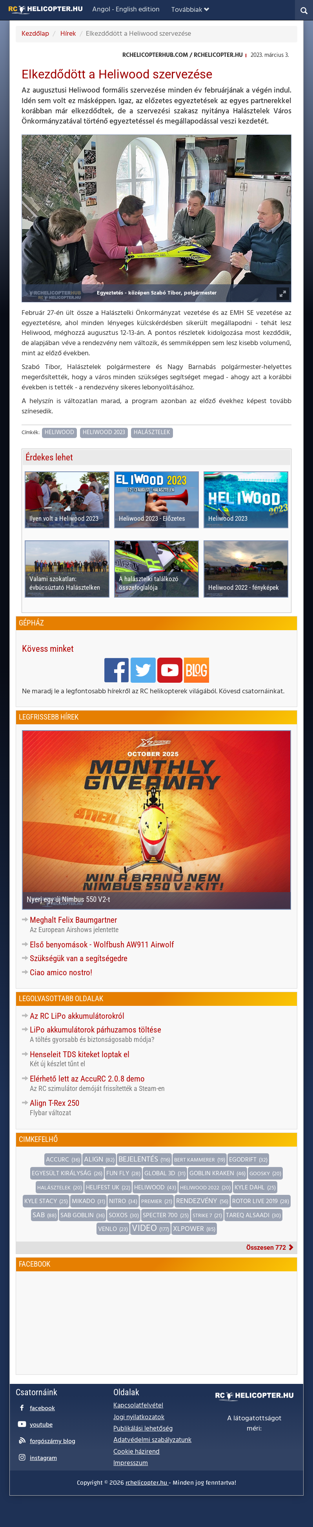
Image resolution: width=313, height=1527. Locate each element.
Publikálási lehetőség (143, 1428)
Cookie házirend (136, 1452)
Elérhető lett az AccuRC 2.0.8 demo (87, 1078)
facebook (42, 1408)
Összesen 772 (270, 1247)
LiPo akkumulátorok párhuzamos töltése (95, 1029)
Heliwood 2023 (104, 432)
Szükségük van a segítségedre (78, 958)
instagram (43, 1458)
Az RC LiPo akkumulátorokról (77, 1016)
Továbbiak (190, 10)
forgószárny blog (52, 1441)
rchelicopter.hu (147, 1483)
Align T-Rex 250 (54, 1103)
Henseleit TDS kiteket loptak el (79, 1054)
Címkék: (31, 433)
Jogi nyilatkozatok (138, 1417)
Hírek (67, 34)
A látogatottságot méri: (254, 1424)
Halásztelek (152, 432)
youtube (41, 1425)
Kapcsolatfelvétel (138, 1405)
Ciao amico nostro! (61, 972)
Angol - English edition (126, 9)
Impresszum (130, 1463)
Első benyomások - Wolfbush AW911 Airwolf (102, 944)
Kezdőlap (35, 34)
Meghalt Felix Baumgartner (73, 920)
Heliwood (59, 432)
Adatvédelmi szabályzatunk (152, 1440)
